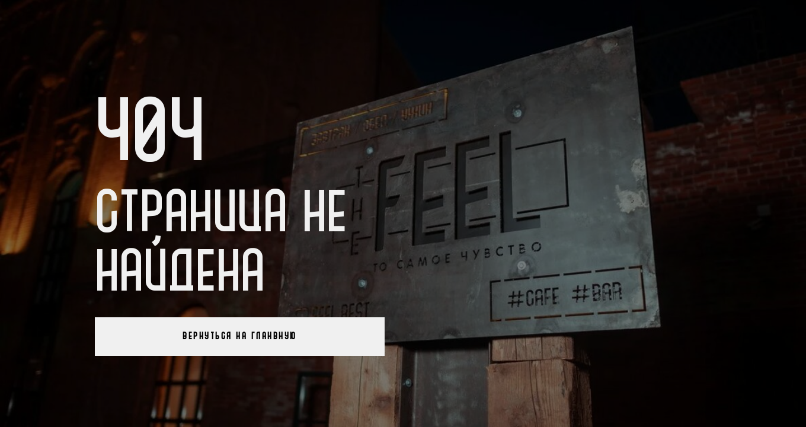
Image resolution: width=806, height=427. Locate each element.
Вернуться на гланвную (240, 336)
